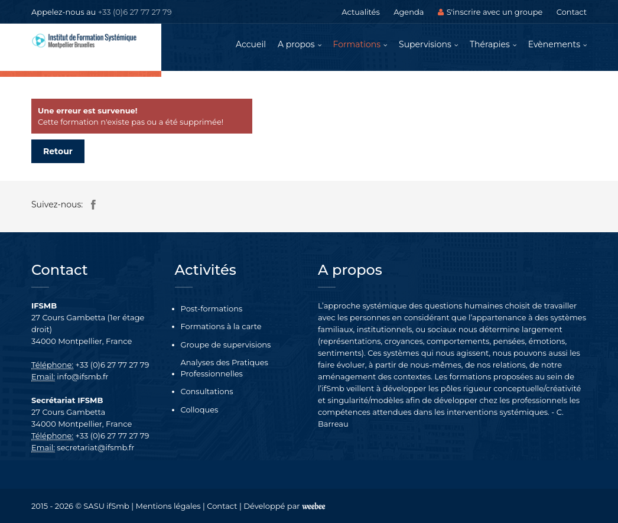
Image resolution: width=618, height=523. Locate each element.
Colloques (200, 409)
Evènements (554, 44)
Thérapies (490, 44)
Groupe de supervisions (226, 344)
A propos (296, 44)
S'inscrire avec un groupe (490, 12)
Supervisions (425, 44)
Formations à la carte (221, 326)
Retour (58, 151)
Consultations (207, 391)
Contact (572, 12)
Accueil (251, 44)
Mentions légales (168, 506)
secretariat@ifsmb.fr (95, 447)
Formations (357, 44)
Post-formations (212, 308)
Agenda (408, 12)
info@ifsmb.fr (82, 376)
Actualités (360, 12)
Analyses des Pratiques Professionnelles (224, 368)
